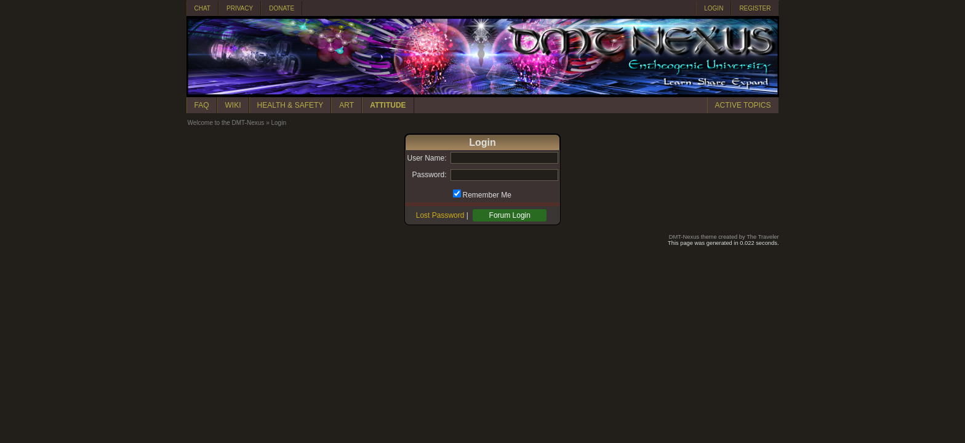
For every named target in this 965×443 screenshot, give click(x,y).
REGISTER (755, 8)
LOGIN (713, 8)
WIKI (233, 105)
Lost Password (440, 215)
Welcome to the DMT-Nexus (226, 122)
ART (346, 105)
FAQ (201, 105)
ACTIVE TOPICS (743, 105)
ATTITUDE (388, 105)
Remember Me (487, 195)
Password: (429, 174)
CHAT (202, 8)
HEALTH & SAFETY (290, 105)
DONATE (281, 8)
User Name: (426, 158)
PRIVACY (239, 8)
